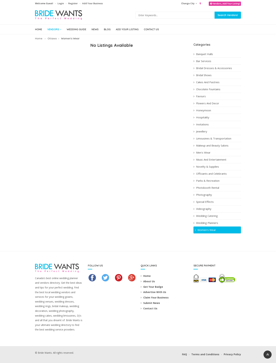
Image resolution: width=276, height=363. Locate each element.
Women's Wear (205, 230)
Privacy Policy (232, 354)
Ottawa (52, 38)
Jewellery (200, 131)
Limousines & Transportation (212, 138)
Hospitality (201, 117)
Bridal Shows (202, 75)
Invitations (201, 124)
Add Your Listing (127, 29)
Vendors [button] (54, 29)
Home (38, 29)
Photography (202, 194)
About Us (148, 281)
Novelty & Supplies (206, 166)
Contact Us (151, 29)
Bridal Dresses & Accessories (212, 68)
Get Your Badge (152, 286)
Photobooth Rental (206, 187)
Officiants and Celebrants (210, 173)
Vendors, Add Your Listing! (225, 3)
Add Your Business (92, 3)
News (95, 29)
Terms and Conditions (205, 354)
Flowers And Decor (206, 103)
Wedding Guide (76, 29)
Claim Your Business (155, 297)
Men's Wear (202, 152)
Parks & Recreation (206, 180)
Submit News (150, 303)
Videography (202, 209)
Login (61, 3)
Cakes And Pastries (206, 82)
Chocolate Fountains (206, 89)
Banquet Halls (203, 54)
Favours (199, 96)
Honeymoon (202, 110)
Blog (107, 29)
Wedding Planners (205, 223)
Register (73, 3)
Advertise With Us (153, 292)
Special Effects (203, 201)
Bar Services (202, 61)
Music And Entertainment (209, 159)
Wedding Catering (205, 216)
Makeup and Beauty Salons (210, 145)
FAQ (184, 354)
